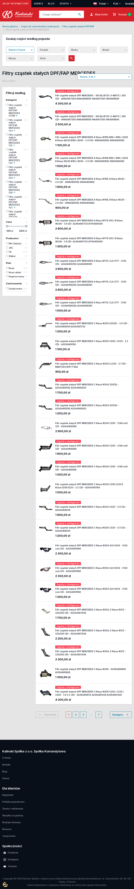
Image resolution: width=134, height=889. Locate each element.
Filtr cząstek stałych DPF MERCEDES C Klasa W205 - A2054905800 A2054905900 (90, 671)
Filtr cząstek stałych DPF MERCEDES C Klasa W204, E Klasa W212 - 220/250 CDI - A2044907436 (90, 611)
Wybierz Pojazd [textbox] (17, 50)
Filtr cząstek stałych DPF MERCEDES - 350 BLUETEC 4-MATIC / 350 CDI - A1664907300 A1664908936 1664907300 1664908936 (90, 97)
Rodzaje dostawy (11, 822)
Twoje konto (9, 836)
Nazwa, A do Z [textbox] (87, 76)
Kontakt (129, 3)
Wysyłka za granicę (12, 815)
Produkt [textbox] (44, 50)
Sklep (16, 3)
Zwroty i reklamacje (12, 808)
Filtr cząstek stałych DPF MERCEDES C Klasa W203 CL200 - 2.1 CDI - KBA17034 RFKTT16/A (91, 365)
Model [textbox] (105, 50)
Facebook (11, 852)
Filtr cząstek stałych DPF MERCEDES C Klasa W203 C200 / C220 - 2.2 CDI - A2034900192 (91, 343)
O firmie (6, 758)
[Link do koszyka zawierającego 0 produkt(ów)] (121, 14)
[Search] (57, 14)
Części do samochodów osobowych (40, 26)
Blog (51, 3)
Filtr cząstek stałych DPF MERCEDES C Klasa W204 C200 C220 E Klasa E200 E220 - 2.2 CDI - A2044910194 (89, 486)
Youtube (10, 866)
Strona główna (10, 26)
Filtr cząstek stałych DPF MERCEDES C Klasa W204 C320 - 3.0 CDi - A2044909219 (91, 508)
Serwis (38, 3)
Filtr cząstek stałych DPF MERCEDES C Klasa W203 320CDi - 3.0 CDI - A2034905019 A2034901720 (92, 325)
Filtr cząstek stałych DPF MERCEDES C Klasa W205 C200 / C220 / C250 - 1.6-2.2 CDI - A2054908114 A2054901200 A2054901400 (89, 693)
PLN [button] (116, 3)
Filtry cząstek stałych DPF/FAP (78, 26)
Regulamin (8, 795)
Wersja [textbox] (12, 58)
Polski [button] (100, 3)
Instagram (11, 859)
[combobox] (20, 50)
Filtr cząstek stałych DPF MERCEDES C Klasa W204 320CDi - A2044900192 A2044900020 (87, 386)
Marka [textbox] (74, 50)
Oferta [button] (65, 3)
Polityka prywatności (13, 801)
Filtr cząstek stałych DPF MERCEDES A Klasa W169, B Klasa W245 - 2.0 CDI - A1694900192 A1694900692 (90, 180)
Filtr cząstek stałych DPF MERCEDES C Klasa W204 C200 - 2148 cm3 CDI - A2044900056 (91, 425)
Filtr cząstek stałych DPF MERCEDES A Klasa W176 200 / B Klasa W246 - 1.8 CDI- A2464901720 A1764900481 (89, 222)
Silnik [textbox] (43, 58)
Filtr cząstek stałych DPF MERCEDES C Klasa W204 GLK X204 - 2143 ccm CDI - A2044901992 (91, 547)
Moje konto (99, 14)
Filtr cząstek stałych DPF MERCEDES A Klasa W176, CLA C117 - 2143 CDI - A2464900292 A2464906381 (90, 262)
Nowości (7, 829)
